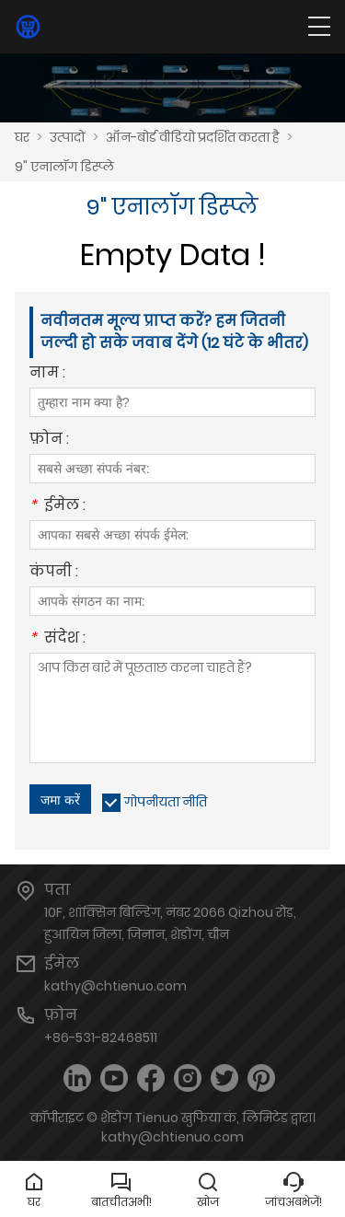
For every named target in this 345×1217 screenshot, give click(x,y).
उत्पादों (68, 137)
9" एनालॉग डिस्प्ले (64, 166)
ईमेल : (57, 507)
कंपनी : (53, 573)
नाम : (47, 374)
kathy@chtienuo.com (115, 986)
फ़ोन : (49, 440)
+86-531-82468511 (100, 1037)
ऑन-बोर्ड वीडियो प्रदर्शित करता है (193, 137)
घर (22, 137)
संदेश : (57, 639)
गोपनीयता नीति (165, 802)
